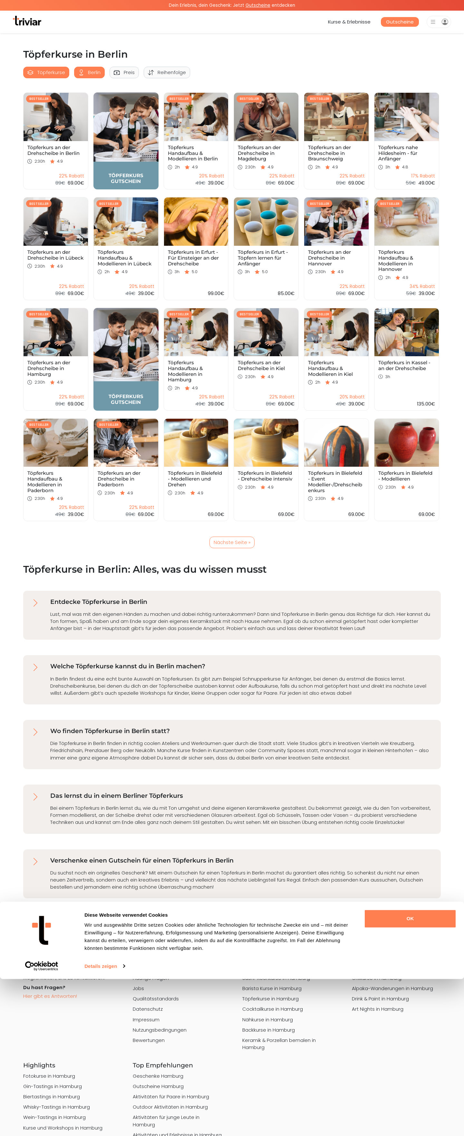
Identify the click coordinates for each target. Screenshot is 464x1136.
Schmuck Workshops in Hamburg (391, 957)
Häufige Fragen (151, 978)
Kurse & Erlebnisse (349, 21)
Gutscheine (400, 21)
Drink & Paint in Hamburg (380, 998)
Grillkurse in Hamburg (376, 978)
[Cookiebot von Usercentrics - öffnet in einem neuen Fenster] (42, 1123)
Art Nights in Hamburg (377, 1009)
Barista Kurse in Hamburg (272, 988)
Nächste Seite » (232, 542)
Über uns (143, 957)
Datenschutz (148, 1009)
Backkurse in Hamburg (268, 1029)
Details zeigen (100, 1123)
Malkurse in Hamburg (267, 957)
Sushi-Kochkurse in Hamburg (276, 978)
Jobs (138, 988)
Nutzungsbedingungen (160, 1029)
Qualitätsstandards (156, 998)
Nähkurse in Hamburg (267, 1019)
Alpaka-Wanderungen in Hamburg (392, 988)
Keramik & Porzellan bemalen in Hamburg (279, 1044)
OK (410, 1076)
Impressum (146, 1019)
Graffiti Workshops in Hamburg (388, 967)
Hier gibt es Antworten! (50, 996)
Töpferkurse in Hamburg (270, 998)
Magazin (142, 967)
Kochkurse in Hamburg (268, 967)
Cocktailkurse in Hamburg (272, 1009)
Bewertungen (149, 1040)
